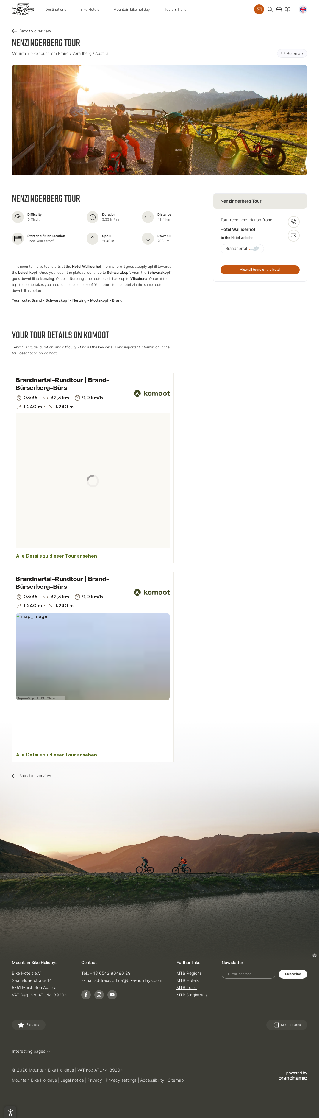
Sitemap (176, 1080)
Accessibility (152, 1080)
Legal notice (72, 1080)
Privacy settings (122, 1080)
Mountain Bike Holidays (35, 1080)
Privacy (95, 1080)
